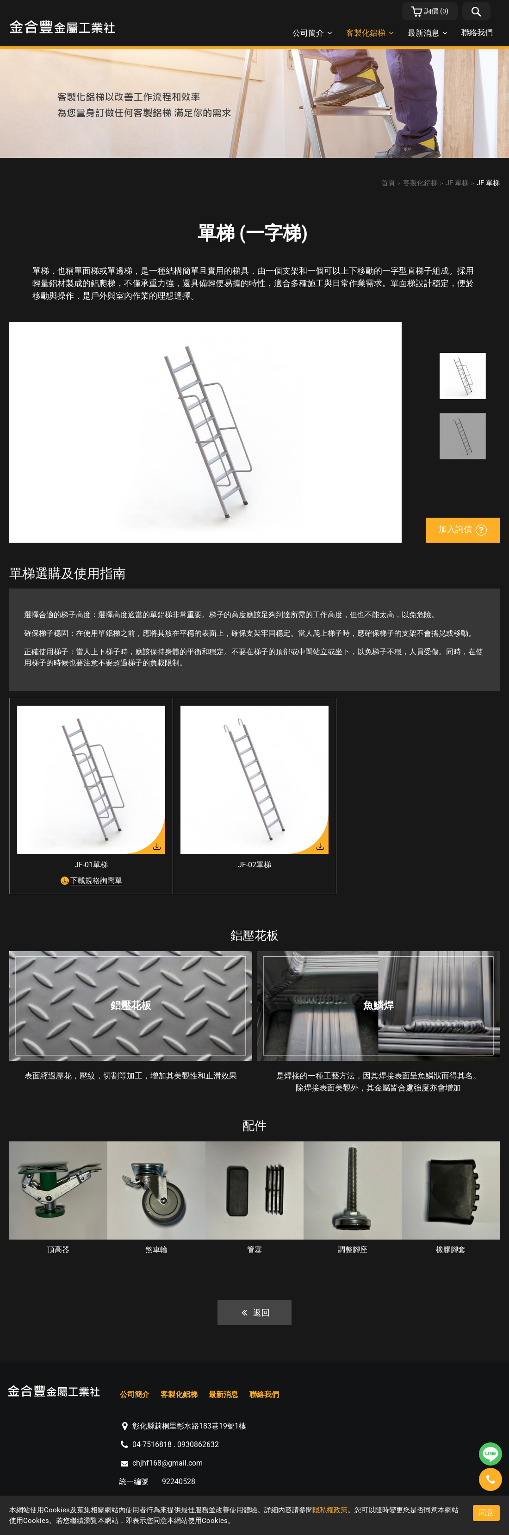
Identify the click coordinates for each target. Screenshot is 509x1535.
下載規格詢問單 (96, 880)
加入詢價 (463, 530)
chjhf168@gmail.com (167, 1463)
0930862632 (198, 1444)
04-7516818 (152, 1444)
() (429, 11)
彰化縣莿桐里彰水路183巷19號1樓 (189, 1426)
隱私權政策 (330, 1510)
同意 (486, 1512)
